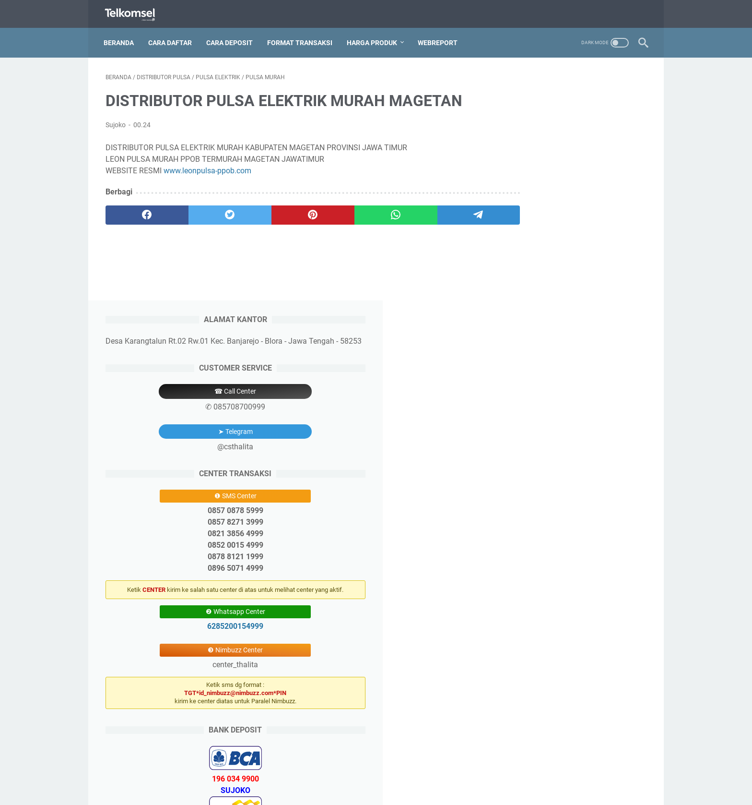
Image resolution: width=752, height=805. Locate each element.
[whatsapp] (359, 212)
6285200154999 (575, 400)
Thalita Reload (398, 790)
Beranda (121, 38)
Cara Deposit (231, 38)
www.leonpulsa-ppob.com (207, 167)
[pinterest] (286, 212)
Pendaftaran (325, 770)
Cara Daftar (172, 38)
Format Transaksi (301, 38)
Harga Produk (374, 38)
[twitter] (214, 212)
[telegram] (432, 212)
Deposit (365, 770)
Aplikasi (434, 770)
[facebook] (142, 212)
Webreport (439, 38)
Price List (399, 770)
